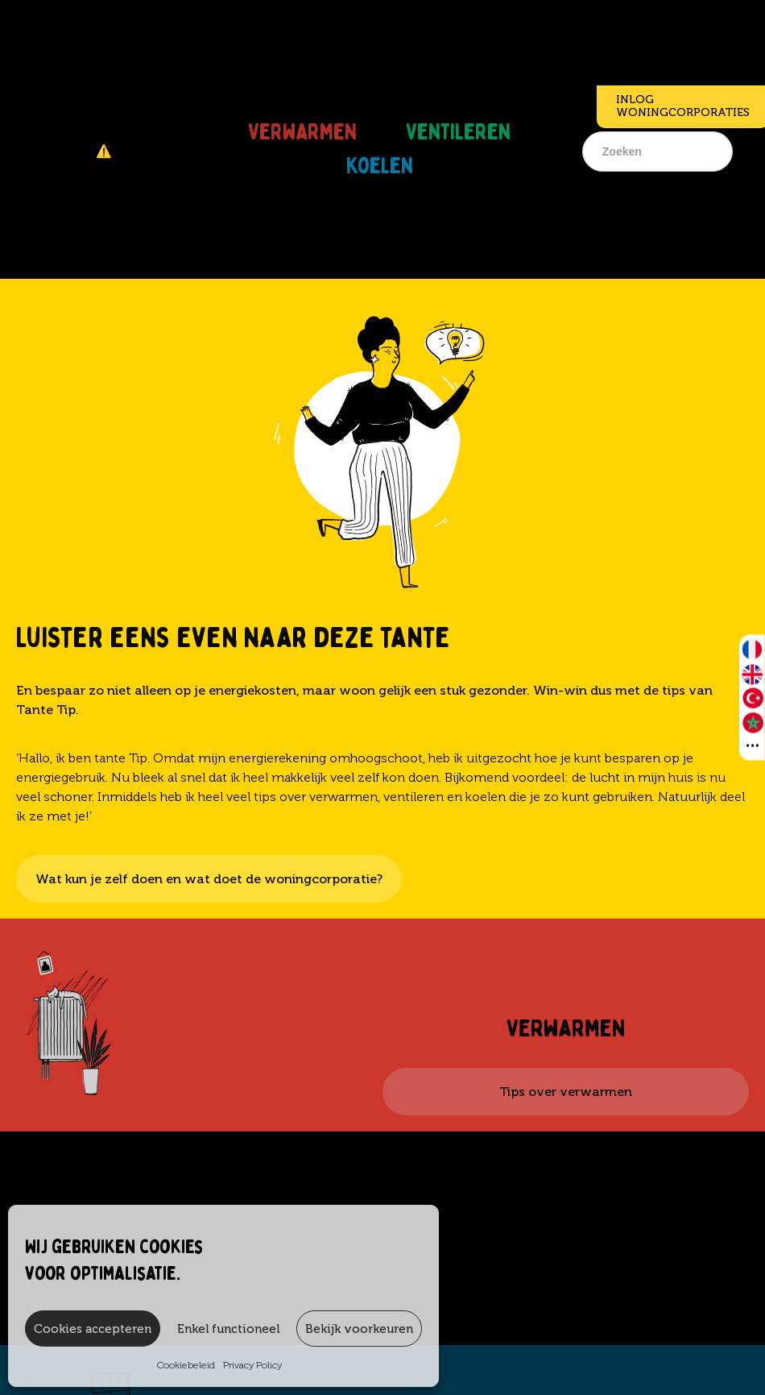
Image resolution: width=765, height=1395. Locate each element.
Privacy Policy (252, 1365)
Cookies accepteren (92, 1329)
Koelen (379, 159)
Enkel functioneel (228, 1329)
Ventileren (458, 126)
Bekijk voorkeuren (359, 1329)
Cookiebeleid (186, 1365)
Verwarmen (302, 126)
